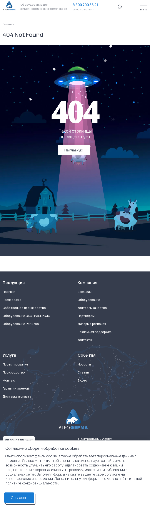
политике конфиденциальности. (32, 483)
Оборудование (89, 300)
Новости (84, 364)
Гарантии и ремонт (17, 388)
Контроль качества (92, 308)
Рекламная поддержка (95, 332)
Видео (82, 380)
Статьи (83, 372)
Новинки (9, 292)
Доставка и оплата (17, 396)
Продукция (14, 282)
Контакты (85, 340)
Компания (87, 282)
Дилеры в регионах (92, 324)
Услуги (9, 355)
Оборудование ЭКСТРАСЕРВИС (26, 316)
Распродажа (12, 300)
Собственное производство (24, 308)
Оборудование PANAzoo (21, 324)
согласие (112, 474)
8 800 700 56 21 (85, 4)
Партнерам (86, 316)
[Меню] (143, 5)
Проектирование (15, 364)
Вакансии (85, 292)
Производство (14, 372)
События (87, 355)
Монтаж (9, 380)
